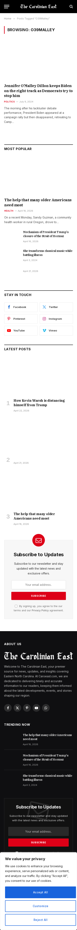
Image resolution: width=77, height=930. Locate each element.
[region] (38, 891)
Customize (41, 906)
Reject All (40, 919)
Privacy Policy (40, 610)
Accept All (40, 892)
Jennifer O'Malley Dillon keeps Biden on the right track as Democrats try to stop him (38, 90)
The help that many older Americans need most (34, 516)
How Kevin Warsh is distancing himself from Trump (39, 402)
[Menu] (6, 6)
